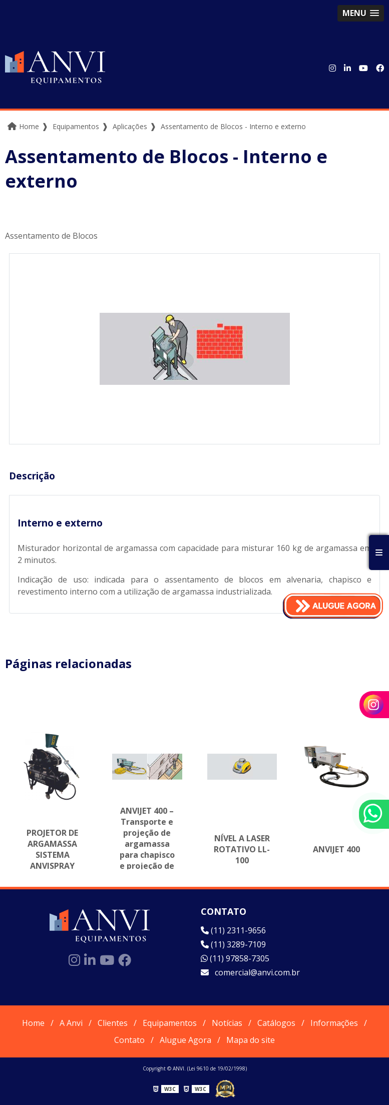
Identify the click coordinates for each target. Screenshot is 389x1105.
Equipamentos (170, 1022)
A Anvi (71, 1022)
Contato (129, 1039)
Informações (334, 1022)
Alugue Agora (185, 1039)
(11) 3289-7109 (233, 944)
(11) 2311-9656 (233, 930)
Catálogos (276, 1022)
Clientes (113, 1022)
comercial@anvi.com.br (250, 972)
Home (33, 1022)
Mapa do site (250, 1039)
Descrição (32, 475)
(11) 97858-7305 (235, 958)
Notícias (227, 1022)
